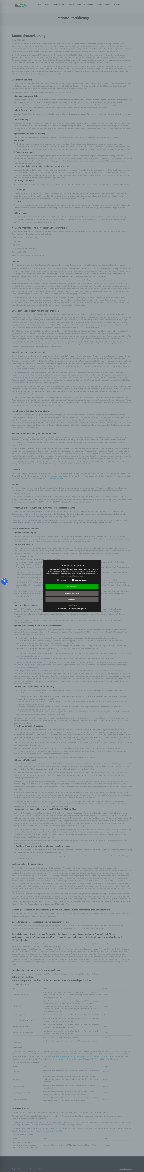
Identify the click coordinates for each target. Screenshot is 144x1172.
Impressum (62, 609)
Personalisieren (72, 605)
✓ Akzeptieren (72, 587)
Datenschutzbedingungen (77, 609)
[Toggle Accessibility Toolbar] (5, 581)
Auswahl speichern (72, 593)
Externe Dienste (79, 580)
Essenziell (62, 580)
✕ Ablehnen (72, 600)
